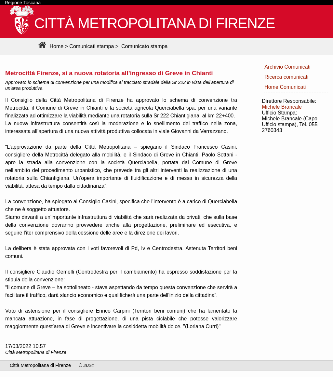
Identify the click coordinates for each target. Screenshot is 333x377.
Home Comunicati (285, 87)
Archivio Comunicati (287, 67)
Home (49, 46)
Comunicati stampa (91, 46)
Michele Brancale (282, 107)
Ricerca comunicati (286, 77)
